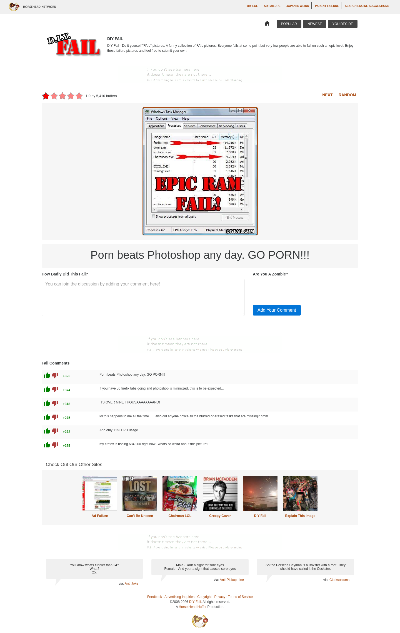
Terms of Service (240, 597)
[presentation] (295, 290)
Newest (315, 24)
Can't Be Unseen (140, 516)
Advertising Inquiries (179, 597)
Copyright (204, 597)
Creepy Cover (220, 516)
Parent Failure (327, 6)
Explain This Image (300, 516)
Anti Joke (131, 583)
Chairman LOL (179, 516)
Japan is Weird (297, 6)
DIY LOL (252, 6)
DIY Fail (260, 516)
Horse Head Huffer (192, 607)
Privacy (219, 597)
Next (327, 95)
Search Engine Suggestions (367, 6)
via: (121, 583)
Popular (289, 24)
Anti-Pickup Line (232, 580)
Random (347, 95)
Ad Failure (272, 6)
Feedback (154, 597)
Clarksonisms (339, 580)
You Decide (342, 24)
